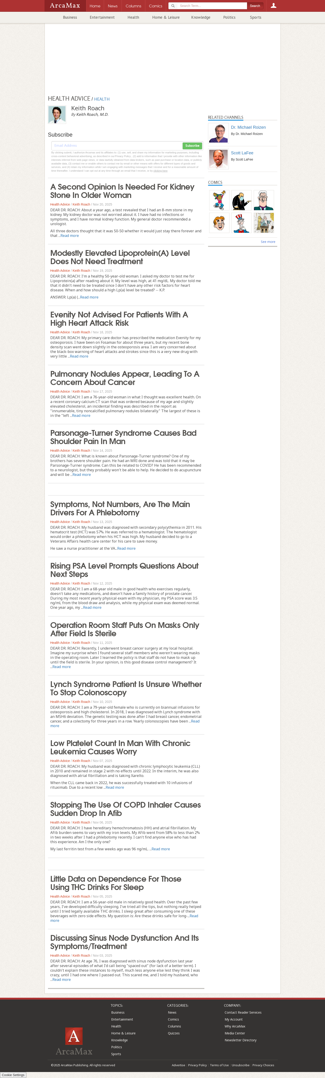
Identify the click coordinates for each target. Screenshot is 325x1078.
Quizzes (174, 1033)
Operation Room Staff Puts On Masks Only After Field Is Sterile (124, 628)
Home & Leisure (166, 17)
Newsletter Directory (240, 1040)
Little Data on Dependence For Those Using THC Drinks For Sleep (115, 882)
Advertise (178, 1065)
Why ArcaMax (235, 1026)
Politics (229, 17)
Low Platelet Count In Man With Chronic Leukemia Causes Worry (120, 746)
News (172, 1012)
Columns (174, 1026)
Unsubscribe (241, 1065)
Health (133, 17)
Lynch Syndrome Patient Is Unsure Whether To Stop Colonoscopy (126, 687)
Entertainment (102, 17)
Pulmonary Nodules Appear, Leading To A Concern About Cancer (124, 377)
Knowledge (200, 17)
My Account (234, 1019)
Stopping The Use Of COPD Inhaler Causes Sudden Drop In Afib (125, 808)
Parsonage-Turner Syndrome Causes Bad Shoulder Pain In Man (123, 436)
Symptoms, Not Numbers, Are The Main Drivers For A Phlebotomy (120, 507)
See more (268, 241)
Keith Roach (81, 204)
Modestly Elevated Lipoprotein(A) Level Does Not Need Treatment (120, 256)
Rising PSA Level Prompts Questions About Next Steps (124, 569)
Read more (69, 235)
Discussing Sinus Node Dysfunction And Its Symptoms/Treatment (124, 941)
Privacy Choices (263, 1065)
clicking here (160, 170)
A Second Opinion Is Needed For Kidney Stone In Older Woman (122, 190)
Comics (173, 1019)
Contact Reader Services (243, 1012)
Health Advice (60, 204)
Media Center (235, 1033)
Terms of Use (219, 1065)
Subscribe (192, 145)
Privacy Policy (197, 1065)
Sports (255, 17)
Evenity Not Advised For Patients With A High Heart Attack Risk (119, 318)
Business (70, 17)
